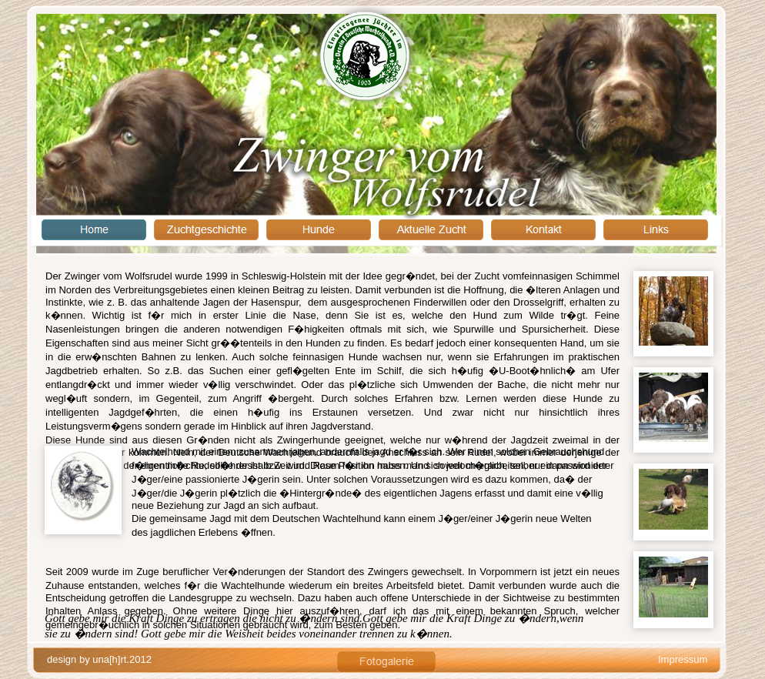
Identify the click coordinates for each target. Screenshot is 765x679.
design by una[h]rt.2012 (99, 659)
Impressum (682, 659)
